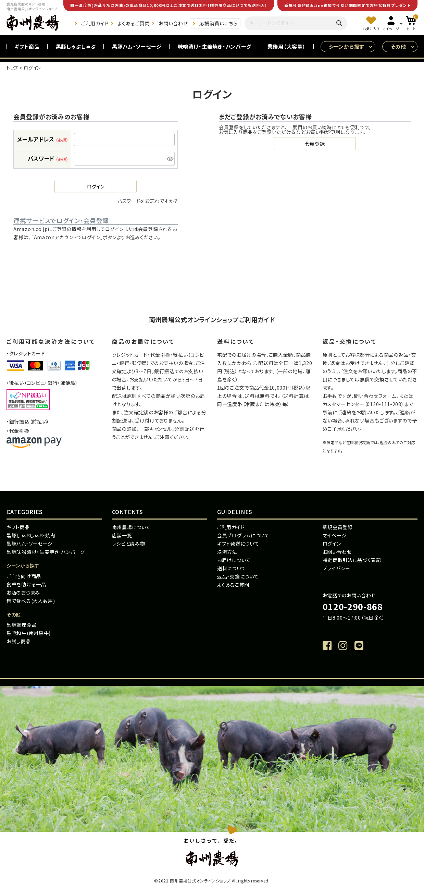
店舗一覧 (122, 535)
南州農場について (131, 527)
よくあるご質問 (133, 23)
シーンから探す (346, 46)
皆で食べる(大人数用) (31, 600)
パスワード (48, 158)
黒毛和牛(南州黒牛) (29, 633)
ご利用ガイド (95, 23)
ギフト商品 (27, 46)
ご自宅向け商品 (24, 576)
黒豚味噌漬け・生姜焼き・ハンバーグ (46, 551)
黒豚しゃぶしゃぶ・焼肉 (31, 535)
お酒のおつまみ (23, 592)
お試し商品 (19, 641)
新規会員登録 (338, 527)
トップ (12, 67)
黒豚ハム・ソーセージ (137, 46)
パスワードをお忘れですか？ (147, 200)
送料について (231, 568)
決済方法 (227, 551)
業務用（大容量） (286, 46)
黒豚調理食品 (22, 624)
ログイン (332, 543)
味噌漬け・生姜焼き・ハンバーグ (215, 46)
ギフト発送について (238, 543)
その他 (398, 46)
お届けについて (234, 560)
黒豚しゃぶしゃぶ (76, 46)
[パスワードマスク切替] (169, 158)
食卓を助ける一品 (26, 584)
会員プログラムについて (243, 535)
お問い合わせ (173, 23)
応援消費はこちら (218, 23)
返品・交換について (238, 576)
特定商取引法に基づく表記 (352, 560)
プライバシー (336, 568)
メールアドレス (42, 139)
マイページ (335, 535)
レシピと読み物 (128, 543)
